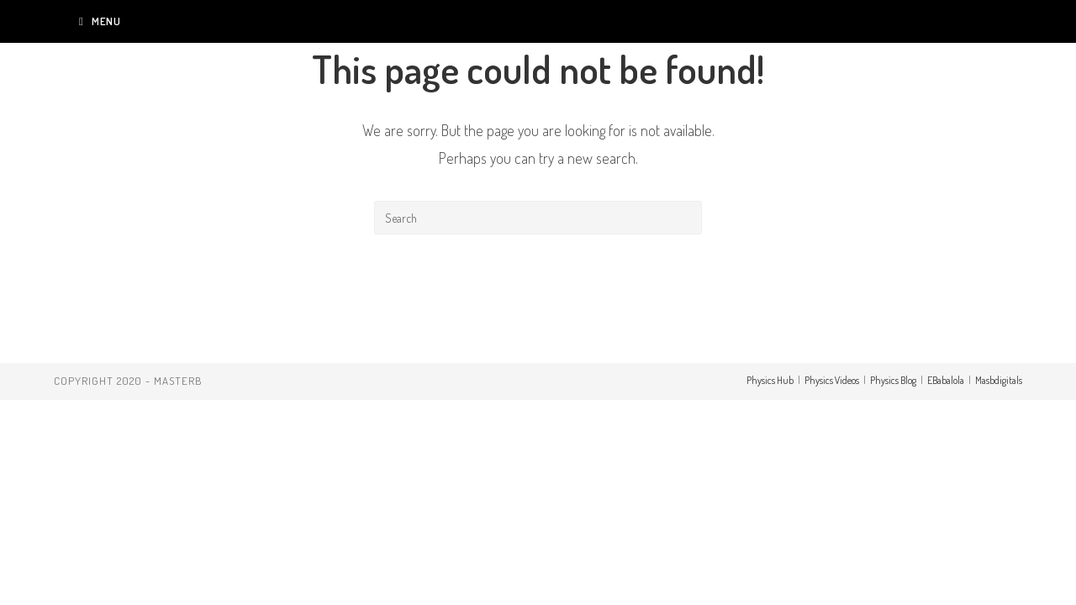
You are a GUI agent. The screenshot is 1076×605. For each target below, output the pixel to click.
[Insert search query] (538, 217)
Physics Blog (893, 380)
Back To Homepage (538, 302)
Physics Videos (831, 380)
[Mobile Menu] (99, 21)
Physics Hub (770, 380)
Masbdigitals (998, 380)
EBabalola (945, 380)
